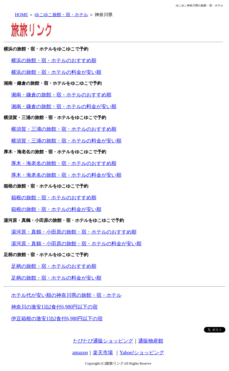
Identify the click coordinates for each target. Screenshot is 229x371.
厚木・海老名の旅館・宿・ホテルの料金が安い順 (66, 175)
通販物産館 (150, 341)
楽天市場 (103, 352)
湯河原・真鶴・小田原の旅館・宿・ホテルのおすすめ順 (74, 232)
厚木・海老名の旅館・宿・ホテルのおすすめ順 (63, 163)
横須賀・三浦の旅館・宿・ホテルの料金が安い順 (66, 141)
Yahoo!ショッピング (142, 352)
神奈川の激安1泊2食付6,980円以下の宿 (54, 307)
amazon (80, 352)
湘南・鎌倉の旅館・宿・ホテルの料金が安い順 (63, 106)
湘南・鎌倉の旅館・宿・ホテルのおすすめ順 (61, 95)
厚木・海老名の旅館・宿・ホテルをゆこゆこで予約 (55, 151)
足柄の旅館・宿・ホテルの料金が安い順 (56, 278)
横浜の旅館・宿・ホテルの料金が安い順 (56, 72)
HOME (21, 14)
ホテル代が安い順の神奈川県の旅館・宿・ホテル (66, 295)
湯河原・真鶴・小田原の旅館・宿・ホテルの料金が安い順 (76, 243)
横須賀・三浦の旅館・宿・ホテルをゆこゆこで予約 (55, 117)
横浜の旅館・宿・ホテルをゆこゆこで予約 (46, 49)
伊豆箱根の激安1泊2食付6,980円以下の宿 (57, 318)
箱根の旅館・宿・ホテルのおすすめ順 (53, 197)
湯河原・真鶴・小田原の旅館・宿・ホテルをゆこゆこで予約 (64, 220)
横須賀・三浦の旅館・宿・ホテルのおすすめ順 (63, 129)
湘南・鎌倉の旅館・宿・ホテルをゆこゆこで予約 (53, 83)
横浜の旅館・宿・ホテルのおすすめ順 (53, 60)
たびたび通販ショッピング (103, 341)
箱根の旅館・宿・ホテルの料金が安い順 (56, 209)
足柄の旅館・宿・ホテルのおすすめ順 (53, 266)
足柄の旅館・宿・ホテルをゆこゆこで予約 (46, 254)
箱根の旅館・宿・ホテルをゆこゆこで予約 (46, 186)
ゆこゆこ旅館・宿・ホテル (61, 14)
